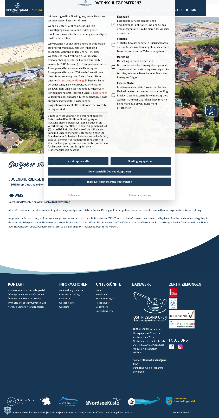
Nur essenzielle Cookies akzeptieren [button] (109, 109)
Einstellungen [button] (99, 30)
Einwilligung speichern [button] (140, 99)
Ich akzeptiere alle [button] (78, 99)
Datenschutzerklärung (70, 18)
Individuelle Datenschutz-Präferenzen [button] (109, 119)
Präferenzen (74, 132)
